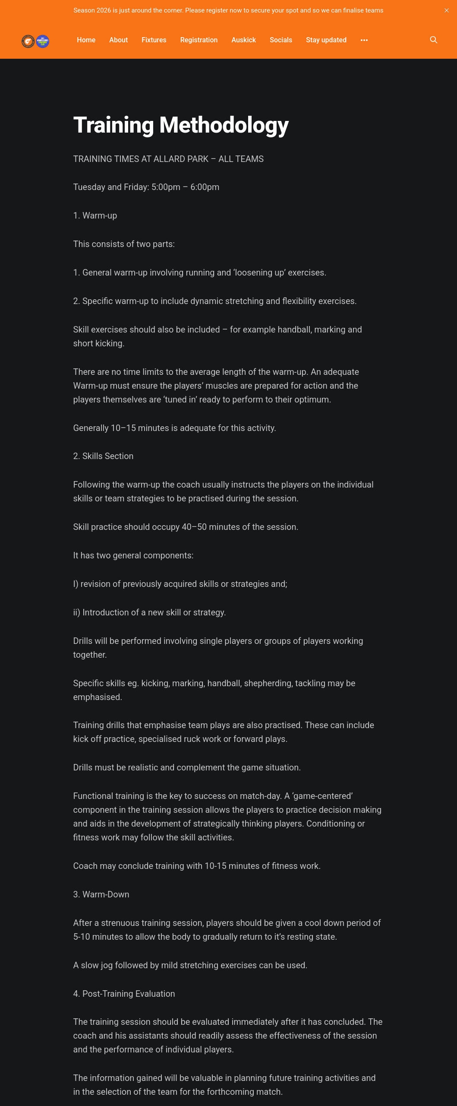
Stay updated (326, 40)
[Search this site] (434, 40)
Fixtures (154, 40)
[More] (364, 40)
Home (86, 40)
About (118, 40)
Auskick (243, 40)
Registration (199, 40)
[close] (447, 10)
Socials (281, 40)
